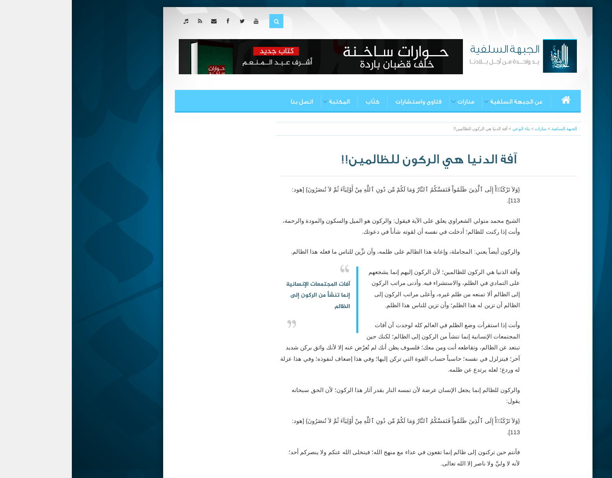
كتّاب (301, 101)
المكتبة (267, 101)
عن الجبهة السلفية (444, 101)
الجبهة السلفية (492, 128)
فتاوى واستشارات (347, 101)
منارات (394, 101)
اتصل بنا (230, 101)
